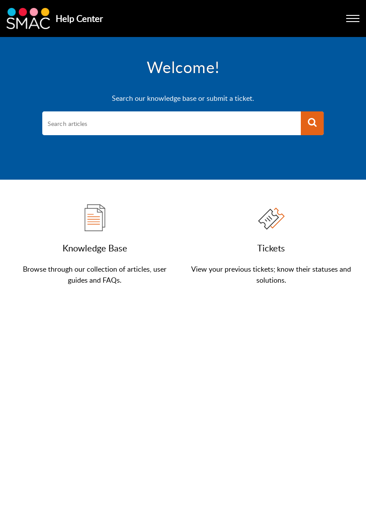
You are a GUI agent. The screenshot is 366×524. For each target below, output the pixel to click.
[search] (171, 123)
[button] (312, 123)
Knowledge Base (95, 248)
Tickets (271, 248)
